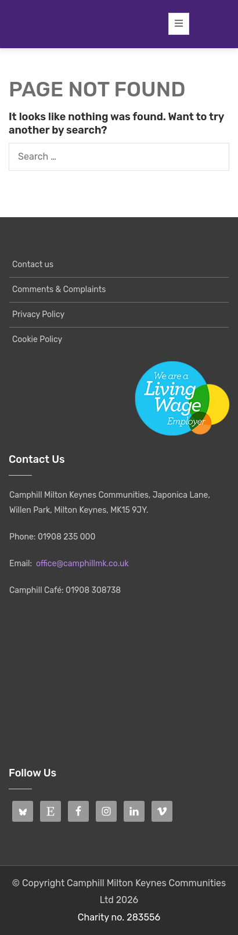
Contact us (32, 264)
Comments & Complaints (59, 289)
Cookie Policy (37, 339)
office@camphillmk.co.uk (82, 564)
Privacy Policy (38, 314)
